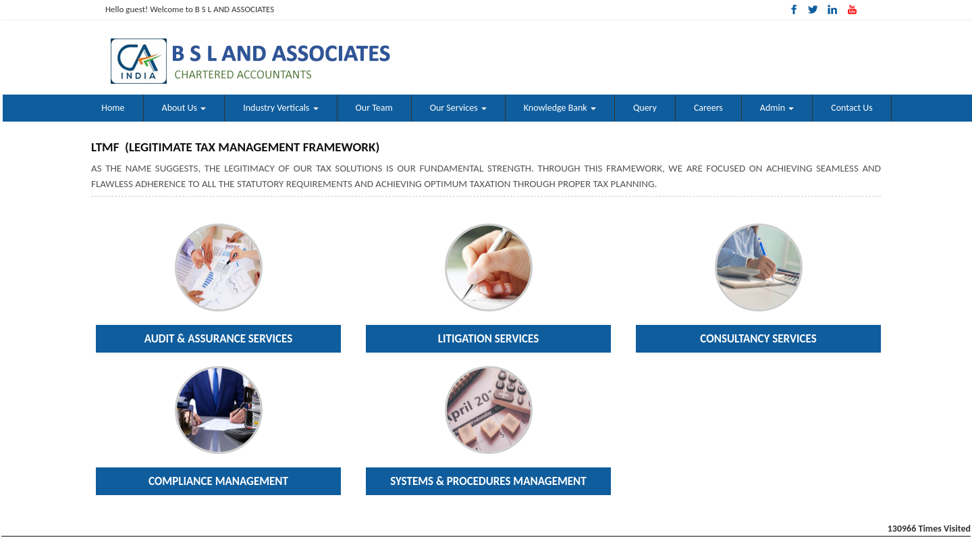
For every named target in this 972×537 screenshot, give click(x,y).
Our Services (458, 107)
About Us (184, 107)
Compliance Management (218, 481)
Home (112, 107)
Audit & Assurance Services (218, 339)
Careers (708, 107)
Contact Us (852, 107)
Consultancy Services (758, 339)
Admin (777, 107)
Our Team (374, 107)
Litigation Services (488, 339)
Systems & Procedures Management (488, 481)
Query (645, 107)
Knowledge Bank (560, 107)
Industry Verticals (280, 107)
